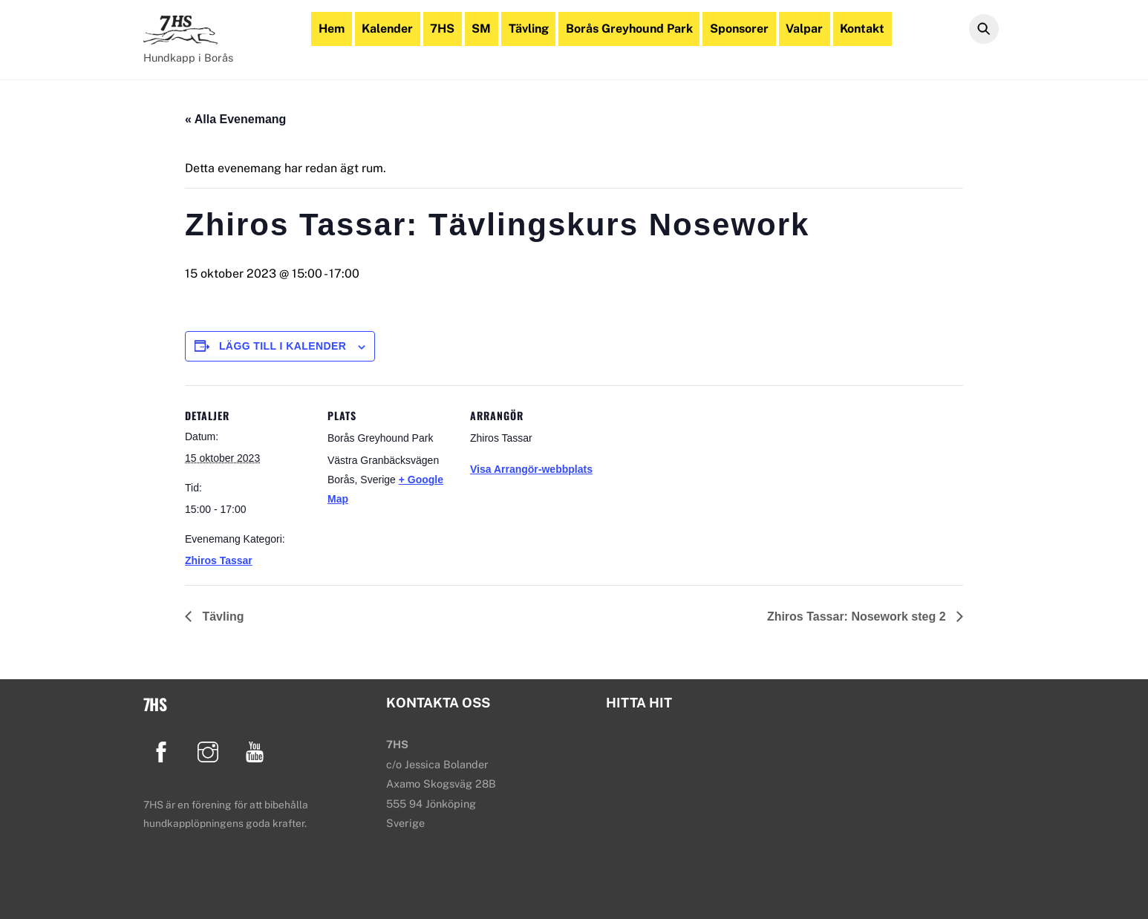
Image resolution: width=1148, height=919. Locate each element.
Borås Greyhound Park (629, 29)
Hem (332, 29)
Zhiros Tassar (218, 560)
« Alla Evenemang (235, 119)
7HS (442, 29)
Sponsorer (739, 29)
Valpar (804, 29)
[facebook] (163, 751)
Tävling (529, 29)
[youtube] (257, 751)
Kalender (387, 29)
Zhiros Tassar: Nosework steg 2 (858, 616)
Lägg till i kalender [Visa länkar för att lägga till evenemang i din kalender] (282, 346)
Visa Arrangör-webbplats (531, 469)
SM (481, 29)
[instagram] (210, 751)
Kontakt (862, 29)
